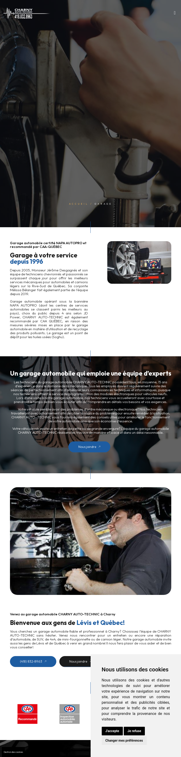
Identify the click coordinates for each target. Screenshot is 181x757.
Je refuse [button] (134, 731)
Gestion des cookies (13, 752)
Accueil (79, 204)
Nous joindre (89, 447)
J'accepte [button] (112, 731)
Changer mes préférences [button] (124, 740)
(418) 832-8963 (33, 661)
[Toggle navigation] (174, 14)
